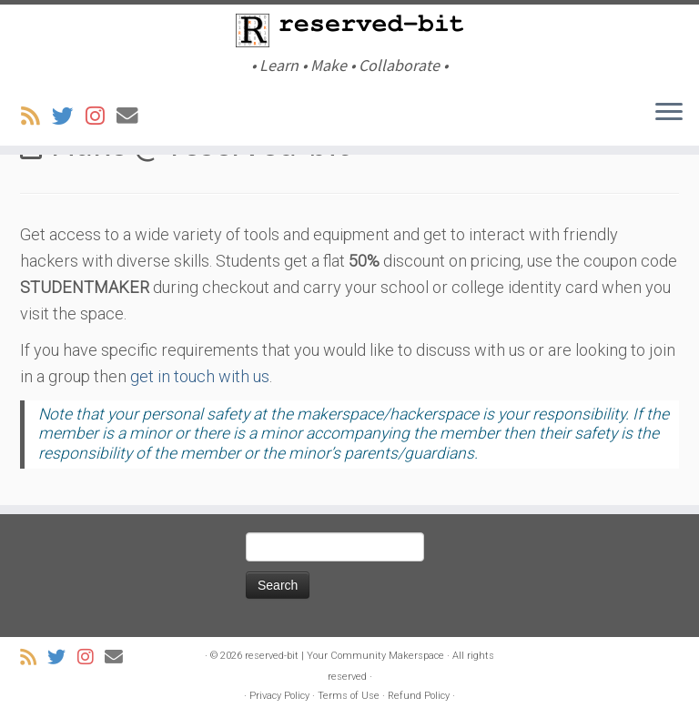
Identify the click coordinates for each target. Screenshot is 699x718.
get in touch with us (199, 376)
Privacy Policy (279, 696)
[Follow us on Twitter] (69, 116)
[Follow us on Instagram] (101, 116)
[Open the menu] (669, 112)
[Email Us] (133, 116)
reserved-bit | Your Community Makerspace (344, 656)
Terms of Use (349, 696)
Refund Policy (419, 696)
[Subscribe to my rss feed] (36, 116)
